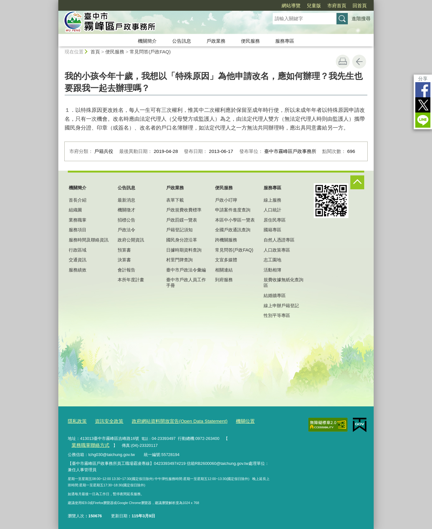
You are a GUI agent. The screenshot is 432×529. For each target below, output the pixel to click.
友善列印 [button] (343, 62)
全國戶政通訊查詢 (232, 229)
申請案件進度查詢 (232, 209)
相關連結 (224, 269)
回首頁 (360, 5)
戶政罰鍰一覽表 (181, 219)
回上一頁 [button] (359, 62)
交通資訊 (77, 259)
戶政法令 (126, 229)
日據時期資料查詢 (183, 249)
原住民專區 (275, 219)
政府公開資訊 (131, 239)
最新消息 (126, 200)
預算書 (124, 249)
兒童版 (314, 5)
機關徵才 (126, 209)
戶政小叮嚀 (226, 200)
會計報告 (126, 269)
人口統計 (272, 209)
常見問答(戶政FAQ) (150, 51)
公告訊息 (181, 41)
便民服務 (250, 41)
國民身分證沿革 (181, 239)
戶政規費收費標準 (183, 209)
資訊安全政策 (104, 420)
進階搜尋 (361, 18)
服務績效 (77, 269)
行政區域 (77, 249)
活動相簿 (272, 269)
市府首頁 (336, 5)
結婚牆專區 (275, 295)
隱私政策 (76, 420)
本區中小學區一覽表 (235, 219)
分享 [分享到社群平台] (423, 78)
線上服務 (272, 200)
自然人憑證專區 (279, 239)
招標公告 (126, 219)
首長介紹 (77, 200)
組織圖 (75, 209)
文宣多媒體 (226, 259)
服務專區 (284, 41)
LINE (422, 120)
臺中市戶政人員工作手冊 (186, 282)
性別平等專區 (277, 315)
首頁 (95, 51)
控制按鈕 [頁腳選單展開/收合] (357, 182)
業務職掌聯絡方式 (247, 437)
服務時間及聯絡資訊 (88, 239)
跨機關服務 (226, 239)
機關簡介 (147, 41)
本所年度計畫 (131, 279)
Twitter (422, 104)
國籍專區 (272, 229)
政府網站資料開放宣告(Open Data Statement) (167, 420)
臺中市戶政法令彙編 (186, 269)
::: (56, 2)
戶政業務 (216, 41)
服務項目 (77, 229)
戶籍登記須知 (179, 229)
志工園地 (272, 259)
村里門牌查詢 (179, 259)
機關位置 (225, 420)
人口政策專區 (277, 249)
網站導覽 (291, 5)
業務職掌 (77, 219)
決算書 (124, 259)
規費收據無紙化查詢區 (283, 282)
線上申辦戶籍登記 (281, 305)
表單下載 (175, 200)
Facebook (422, 89)
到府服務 (224, 279)
